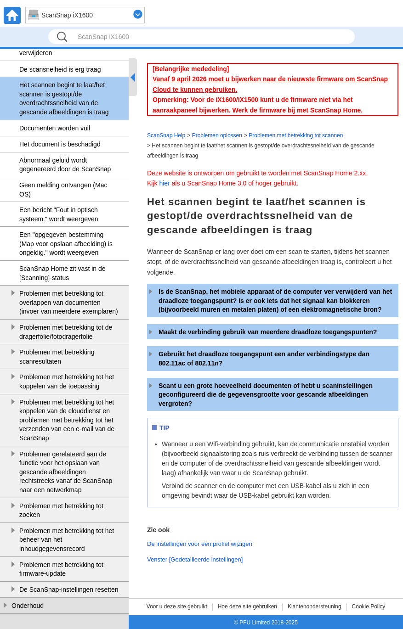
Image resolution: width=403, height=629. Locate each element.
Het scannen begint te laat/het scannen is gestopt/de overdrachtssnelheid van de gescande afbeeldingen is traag (64, 98)
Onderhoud (27, 605)
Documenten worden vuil (54, 128)
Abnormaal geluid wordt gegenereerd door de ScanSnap (65, 165)
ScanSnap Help (166, 135)
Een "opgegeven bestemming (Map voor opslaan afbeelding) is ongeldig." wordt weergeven (66, 243)
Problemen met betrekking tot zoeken (61, 510)
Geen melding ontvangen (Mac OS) (63, 189)
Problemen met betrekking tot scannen (296, 135)
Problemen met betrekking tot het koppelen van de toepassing (66, 381)
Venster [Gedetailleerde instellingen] (195, 559)
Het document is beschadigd (60, 144)
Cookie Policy (369, 606)
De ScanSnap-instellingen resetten (69, 589)
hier (164, 183)
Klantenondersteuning (314, 606)
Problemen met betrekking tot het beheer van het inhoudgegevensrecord (66, 539)
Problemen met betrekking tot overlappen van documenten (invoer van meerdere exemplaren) (68, 302)
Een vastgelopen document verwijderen (58, 48)
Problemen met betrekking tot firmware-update (61, 569)
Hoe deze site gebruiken (247, 606)
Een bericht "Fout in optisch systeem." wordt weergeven (58, 214)
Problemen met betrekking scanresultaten (56, 356)
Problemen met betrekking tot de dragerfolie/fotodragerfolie (65, 332)
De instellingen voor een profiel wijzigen (199, 543)
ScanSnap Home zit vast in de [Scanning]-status (62, 273)
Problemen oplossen (217, 135)
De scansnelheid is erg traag (60, 69)
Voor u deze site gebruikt (177, 606)
